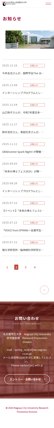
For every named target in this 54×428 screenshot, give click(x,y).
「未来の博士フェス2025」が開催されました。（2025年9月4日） (23, 171)
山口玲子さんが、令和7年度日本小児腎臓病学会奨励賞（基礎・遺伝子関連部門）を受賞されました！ (23, 112)
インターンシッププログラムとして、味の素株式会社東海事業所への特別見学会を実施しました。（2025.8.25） (23, 191)
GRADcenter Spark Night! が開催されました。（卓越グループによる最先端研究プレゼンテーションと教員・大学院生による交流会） (23, 151)
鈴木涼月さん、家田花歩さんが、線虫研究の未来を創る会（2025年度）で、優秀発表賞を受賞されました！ (23, 132)
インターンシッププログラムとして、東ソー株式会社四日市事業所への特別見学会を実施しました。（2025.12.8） (23, 93)
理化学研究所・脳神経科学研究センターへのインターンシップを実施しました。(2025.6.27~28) (23, 250)
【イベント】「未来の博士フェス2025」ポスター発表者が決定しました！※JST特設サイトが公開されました (23, 210)
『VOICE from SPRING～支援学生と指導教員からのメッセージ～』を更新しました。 (23, 230)
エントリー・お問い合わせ (25, 379)
